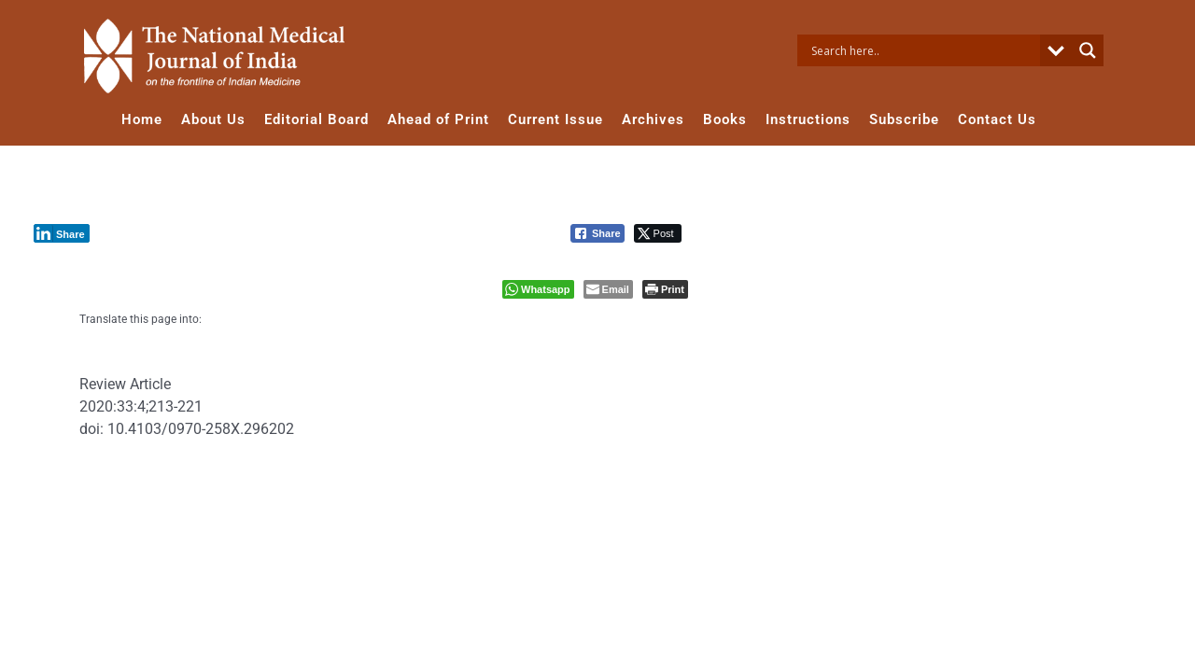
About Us (213, 119)
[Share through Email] (608, 289)
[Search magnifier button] (1088, 50)
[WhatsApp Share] (538, 289)
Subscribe (904, 119)
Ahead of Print (438, 119)
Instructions (808, 119)
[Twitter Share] (658, 233)
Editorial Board (316, 119)
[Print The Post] (665, 289)
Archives (653, 119)
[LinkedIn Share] (62, 233)
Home (141, 119)
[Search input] (923, 50)
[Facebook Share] (597, 233)
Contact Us (997, 119)
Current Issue (555, 119)
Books (725, 119)
